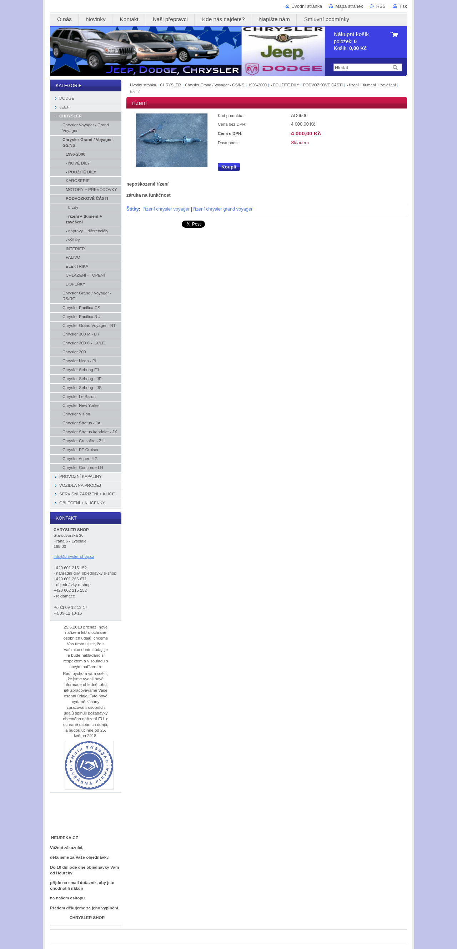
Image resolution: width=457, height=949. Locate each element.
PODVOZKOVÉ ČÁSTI (323, 85)
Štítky (132, 209)
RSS (381, 6)
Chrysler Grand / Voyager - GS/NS (214, 85)
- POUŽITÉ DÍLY (285, 85)
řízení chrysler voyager (167, 209)
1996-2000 (257, 85)
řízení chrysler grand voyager (223, 209)
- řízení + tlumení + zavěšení (372, 85)
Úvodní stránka (306, 6)
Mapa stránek (349, 6)
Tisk (403, 6)
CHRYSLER (170, 85)
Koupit (228, 167)
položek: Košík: (351, 41)
